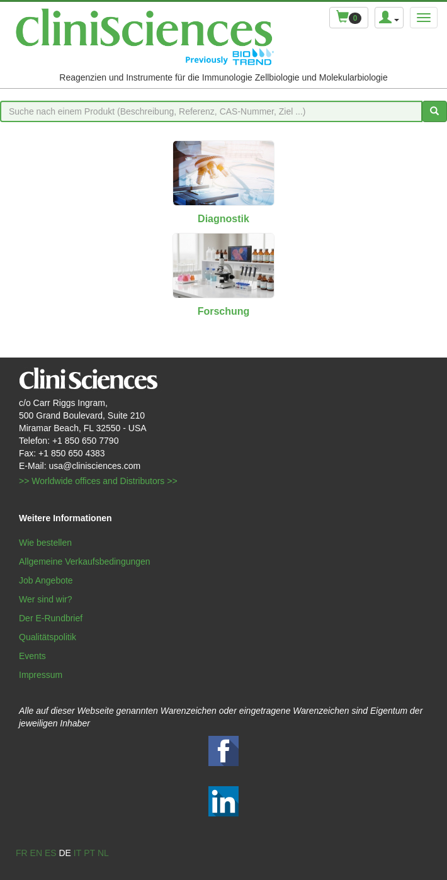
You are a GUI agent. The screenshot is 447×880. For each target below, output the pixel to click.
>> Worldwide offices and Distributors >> (98, 481)
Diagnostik (223, 218)
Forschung (224, 311)
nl (103, 853)
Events (32, 656)
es (51, 853)
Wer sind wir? (45, 599)
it (77, 853)
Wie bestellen (45, 543)
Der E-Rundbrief (50, 618)
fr (22, 853)
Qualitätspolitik (47, 637)
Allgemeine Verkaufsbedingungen (84, 561)
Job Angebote (46, 580)
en (36, 853)
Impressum (40, 675)
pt (89, 853)
